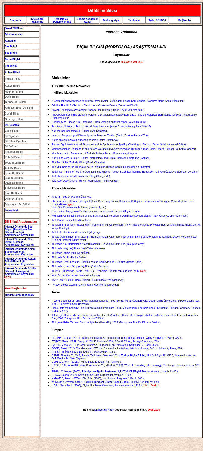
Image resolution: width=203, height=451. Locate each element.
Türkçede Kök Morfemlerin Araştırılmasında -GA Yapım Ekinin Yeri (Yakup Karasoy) (98, 244)
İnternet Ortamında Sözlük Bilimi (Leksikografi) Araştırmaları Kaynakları (20, 271)
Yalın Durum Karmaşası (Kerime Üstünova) (76, 275)
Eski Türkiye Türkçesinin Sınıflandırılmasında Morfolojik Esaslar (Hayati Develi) (96, 211)
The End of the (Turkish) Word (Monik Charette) (78, 162)
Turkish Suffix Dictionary (19, 295)
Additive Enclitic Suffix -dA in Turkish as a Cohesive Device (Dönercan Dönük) (95, 105)
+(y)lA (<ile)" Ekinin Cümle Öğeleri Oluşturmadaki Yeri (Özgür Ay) (88, 280)
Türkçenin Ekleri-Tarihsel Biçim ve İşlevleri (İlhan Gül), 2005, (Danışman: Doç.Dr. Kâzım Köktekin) (106, 322)
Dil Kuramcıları (14, 34)
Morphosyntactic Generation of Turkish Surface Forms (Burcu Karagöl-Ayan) (94, 153)
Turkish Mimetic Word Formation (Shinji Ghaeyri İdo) (81, 176)
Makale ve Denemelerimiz (62, 20)
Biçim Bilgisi (12, 59)
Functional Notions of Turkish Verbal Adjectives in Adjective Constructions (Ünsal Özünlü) (101, 126)
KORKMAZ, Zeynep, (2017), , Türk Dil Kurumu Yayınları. (106, 382)
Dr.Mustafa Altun (104, 409)
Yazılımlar (134, 20)
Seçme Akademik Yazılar (87, 20)
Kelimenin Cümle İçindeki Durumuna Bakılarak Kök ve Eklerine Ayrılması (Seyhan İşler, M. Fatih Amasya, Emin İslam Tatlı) (120, 215)
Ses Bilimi (11, 46)
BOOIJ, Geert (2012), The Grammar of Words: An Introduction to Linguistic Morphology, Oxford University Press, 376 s (118, 348)
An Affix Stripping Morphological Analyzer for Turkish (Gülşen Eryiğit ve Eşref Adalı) (98, 110)
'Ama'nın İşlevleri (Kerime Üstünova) (72, 196)
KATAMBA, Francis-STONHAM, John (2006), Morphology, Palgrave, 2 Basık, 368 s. (98, 378)
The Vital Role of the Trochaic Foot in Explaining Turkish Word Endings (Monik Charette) (101, 167)
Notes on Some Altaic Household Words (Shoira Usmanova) (85, 140)
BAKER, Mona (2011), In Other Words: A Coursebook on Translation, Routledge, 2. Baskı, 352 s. (105, 345)
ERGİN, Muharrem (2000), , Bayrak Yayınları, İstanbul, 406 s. (115, 371)
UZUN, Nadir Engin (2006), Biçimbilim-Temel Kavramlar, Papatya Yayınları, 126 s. (97, 385)
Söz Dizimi (11, 66)
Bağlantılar (184, 20)
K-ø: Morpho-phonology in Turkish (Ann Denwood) (80, 131)
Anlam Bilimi (12, 72)
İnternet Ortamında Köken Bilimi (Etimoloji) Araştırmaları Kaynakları (20, 261)
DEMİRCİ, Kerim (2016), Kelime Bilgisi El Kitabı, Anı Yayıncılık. (87, 361)
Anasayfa (15, 20)
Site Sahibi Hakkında (37, 20)
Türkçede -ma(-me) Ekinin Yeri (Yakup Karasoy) (78, 248)
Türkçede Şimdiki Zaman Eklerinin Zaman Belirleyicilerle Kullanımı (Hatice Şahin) (97, 262)
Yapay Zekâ (11, 210)
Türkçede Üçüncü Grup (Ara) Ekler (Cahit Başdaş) (80, 266)
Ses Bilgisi (11, 52)
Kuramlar (10, 40)
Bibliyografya (111, 20)
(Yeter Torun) (96, 271)
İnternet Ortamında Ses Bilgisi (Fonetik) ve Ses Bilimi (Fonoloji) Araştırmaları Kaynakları (19, 230)
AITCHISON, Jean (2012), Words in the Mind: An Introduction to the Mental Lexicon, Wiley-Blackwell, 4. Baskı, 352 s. (117, 337)
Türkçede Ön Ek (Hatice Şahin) (69, 257)
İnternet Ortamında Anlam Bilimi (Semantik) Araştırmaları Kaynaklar (20, 252)
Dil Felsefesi (12, 125)
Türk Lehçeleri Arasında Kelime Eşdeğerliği (76, 232)
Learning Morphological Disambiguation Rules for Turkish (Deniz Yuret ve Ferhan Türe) (100, 135)
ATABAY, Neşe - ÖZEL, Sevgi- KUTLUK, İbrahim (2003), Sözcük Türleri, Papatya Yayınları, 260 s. (106, 341)
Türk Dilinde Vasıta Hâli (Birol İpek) (71, 220)
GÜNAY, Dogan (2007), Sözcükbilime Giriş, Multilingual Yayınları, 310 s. (92, 375)
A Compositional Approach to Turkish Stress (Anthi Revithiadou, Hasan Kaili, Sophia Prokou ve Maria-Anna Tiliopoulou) (118, 101)
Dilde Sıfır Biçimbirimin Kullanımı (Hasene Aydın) (79, 206)
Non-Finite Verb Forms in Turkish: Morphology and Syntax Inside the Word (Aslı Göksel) (100, 158)
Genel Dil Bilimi (14, 28)
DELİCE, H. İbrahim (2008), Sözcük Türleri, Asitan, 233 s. (83, 352)
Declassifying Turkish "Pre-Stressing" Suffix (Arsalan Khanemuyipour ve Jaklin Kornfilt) (100, 122)
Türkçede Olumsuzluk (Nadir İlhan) (71, 253)
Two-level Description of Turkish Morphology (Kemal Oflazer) (85, 180)
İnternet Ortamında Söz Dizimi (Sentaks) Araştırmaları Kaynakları (19, 242)
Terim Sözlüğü (157, 20)
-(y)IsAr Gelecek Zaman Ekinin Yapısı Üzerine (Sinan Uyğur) (85, 284)
